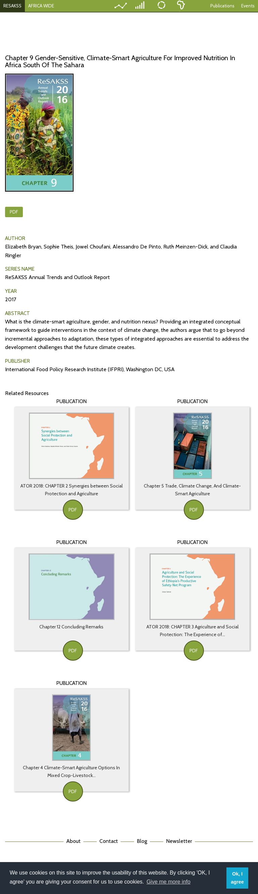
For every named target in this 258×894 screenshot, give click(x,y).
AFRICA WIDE (41, 5)
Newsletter (179, 841)
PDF (14, 212)
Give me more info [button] (168, 882)
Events (248, 5)
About (73, 841)
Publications (222, 5)
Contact (109, 841)
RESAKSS (12, 5)
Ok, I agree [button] (237, 878)
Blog (142, 841)
